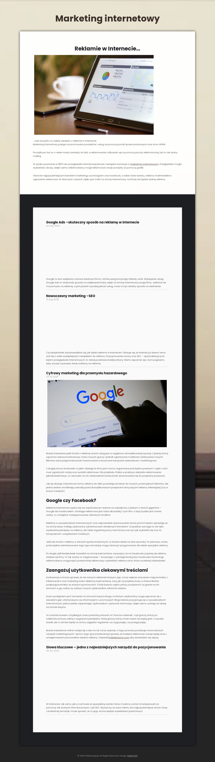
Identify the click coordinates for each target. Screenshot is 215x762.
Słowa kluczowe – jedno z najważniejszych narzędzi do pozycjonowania (106, 647)
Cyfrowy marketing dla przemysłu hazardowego (86, 373)
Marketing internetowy (107, 18)
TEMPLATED (132, 755)
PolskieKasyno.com (119, 637)
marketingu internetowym (144, 164)
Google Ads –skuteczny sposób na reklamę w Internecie (92, 222)
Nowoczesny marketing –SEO (70, 296)
